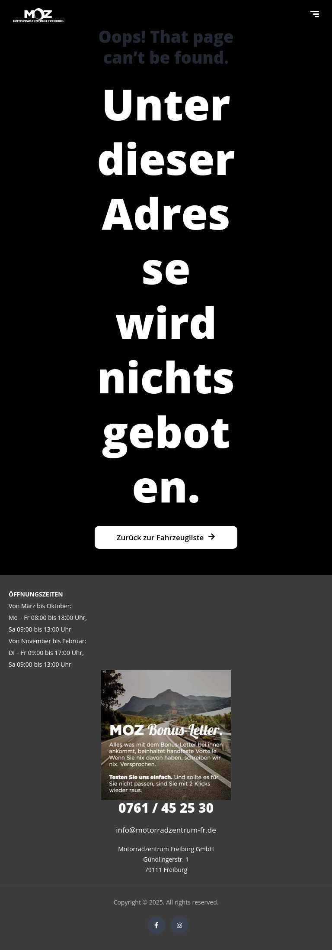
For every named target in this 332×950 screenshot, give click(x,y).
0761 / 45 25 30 (166, 808)
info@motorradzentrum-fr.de (166, 830)
